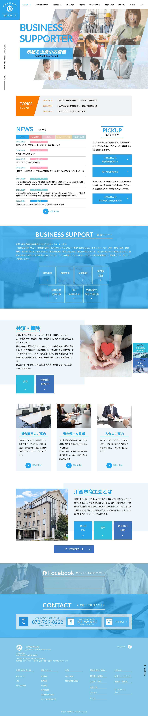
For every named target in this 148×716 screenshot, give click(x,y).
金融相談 (44, 685)
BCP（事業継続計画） (49, 699)
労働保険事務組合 (71, 681)
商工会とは (20, 676)
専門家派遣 (45, 690)
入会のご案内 (95, 681)
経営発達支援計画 (47, 695)
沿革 (17, 681)
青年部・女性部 (96, 676)
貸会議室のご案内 (97, 670)
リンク (93, 698)
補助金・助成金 (120, 681)
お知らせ (118, 670)
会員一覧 (93, 687)
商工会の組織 (21, 685)
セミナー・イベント (122, 676)
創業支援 (44, 681)
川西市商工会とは (23, 670)
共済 (67, 670)
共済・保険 (69, 676)
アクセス (93, 693)
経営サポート (46, 670)
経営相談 (44, 676)
